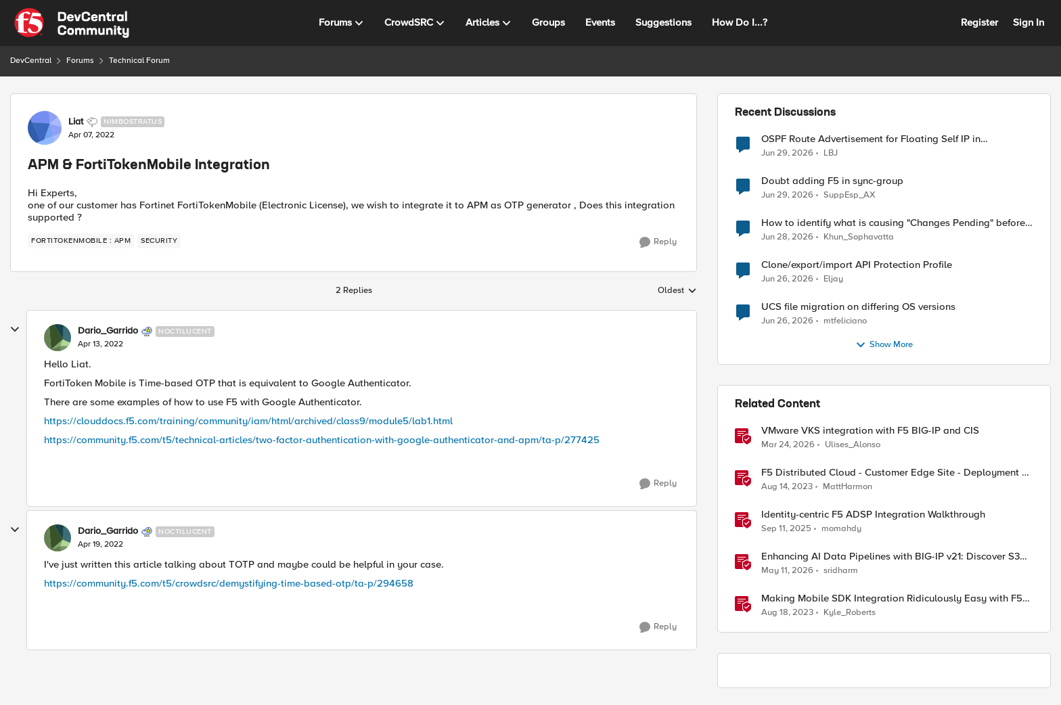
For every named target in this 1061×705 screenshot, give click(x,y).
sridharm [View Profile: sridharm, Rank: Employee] (840, 571)
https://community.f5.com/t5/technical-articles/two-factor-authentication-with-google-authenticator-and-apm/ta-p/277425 (322, 440)
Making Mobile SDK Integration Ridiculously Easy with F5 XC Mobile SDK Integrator (891, 598)
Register (979, 22)
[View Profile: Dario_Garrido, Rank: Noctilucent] (57, 337)
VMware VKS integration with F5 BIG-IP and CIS (870, 430)
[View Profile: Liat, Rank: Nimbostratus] (45, 128)
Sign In (1028, 22)
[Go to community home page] (71, 23)
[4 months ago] (788, 445)
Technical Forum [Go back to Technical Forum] (139, 60)
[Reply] (658, 242)
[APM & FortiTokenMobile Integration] (100, 344)
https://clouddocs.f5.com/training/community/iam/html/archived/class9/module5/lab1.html (248, 421)
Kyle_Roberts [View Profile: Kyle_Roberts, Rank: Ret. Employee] (849, 613)
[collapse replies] (15, 329)
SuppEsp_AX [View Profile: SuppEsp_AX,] (849, 195)
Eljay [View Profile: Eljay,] (833, 279)
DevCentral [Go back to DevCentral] (30, 60)
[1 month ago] (787, 152)
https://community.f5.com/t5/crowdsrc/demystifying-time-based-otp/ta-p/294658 (228, 583)
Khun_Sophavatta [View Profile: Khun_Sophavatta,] (858, 237)
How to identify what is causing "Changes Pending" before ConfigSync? (893, 223)
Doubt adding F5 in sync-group (832, 181)
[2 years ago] (787, 487)
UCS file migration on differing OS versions (858, 307)
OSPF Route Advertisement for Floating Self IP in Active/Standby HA (870, 139)
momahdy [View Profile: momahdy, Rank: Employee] (841, 529)
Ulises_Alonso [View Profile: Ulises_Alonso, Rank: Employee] (852, 445)
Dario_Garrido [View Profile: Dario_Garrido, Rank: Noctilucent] (108, 330)
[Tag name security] (159, 240)
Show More (884, 345)
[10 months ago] (786, 529)
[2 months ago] (787, 571)
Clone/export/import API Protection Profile (856, 265)
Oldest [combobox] (677, 291)
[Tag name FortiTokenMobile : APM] (81, 240)
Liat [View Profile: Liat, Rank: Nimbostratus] (75, 121)
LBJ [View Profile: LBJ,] (830, 152)
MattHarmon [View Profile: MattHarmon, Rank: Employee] (847, 487)
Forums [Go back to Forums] (80, 60)
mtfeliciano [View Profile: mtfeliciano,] (845, 321)
